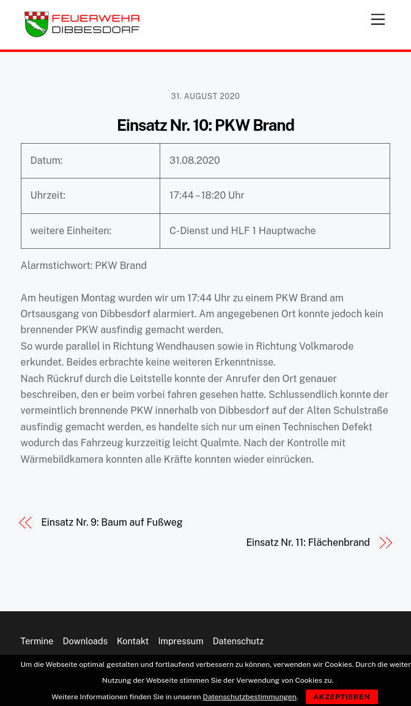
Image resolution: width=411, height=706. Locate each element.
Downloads (85, 641)
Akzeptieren (342, 697)
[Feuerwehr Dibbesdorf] (82, 34)
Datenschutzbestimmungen (250, 697)
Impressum (180, 641)
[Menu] (378, 17)
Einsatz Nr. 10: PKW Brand (205, 125)
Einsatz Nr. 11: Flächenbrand (307, 542)
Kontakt (133, 641)
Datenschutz (238, 641)
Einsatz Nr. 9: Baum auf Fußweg (111, 522)
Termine (37, 641)
